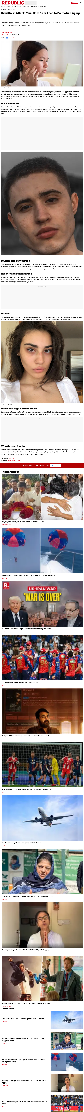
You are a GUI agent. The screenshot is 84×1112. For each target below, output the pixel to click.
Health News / (9, 6)
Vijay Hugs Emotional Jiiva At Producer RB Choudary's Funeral (23, 522)
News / (3, 6)
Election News (5, 952)
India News (4, 845)
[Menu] (80, 3)
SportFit (3, 792)
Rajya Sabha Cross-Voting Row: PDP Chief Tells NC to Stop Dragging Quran (27, 896)
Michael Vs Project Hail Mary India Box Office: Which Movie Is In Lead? (26, 1003)
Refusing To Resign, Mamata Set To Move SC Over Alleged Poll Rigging (25, 950)
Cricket (3, 685)
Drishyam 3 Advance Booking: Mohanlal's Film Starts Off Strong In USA (26, 736)
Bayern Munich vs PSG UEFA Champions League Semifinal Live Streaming (27, 789)
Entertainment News (6, 524)
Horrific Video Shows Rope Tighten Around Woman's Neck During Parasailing (28, 575)
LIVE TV (75, 3)
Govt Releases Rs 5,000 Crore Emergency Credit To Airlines (21, 843)
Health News (5, 35)
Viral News (4, 578)
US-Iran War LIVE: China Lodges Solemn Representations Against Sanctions (27, 629)
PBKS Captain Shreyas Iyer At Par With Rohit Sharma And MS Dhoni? (24, 1103)
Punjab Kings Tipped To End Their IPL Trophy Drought (20, 682)
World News (4, 631)
